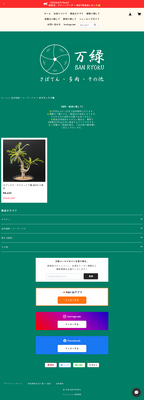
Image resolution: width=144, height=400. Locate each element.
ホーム (47, 13)
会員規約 (60, 383)
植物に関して (93, 13)
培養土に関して (52, 19)
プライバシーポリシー (13, 383)
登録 (91, 276)
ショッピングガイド (89, 19)
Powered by (72, 394)
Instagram (70, 24)
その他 (4, 247)
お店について (60, 13)
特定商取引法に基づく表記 (39, 383)
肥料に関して (70, 19)
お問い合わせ (54, 24)
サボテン (5, 219)
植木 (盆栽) (7, 238)
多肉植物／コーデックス (23, 98)
